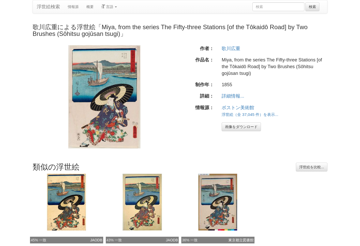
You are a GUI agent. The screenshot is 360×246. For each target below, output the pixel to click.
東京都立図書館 (241, 240)
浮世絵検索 (48, 6)
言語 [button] (109, 7)
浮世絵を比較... (311, 167)
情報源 (73, 7)
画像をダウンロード (241, 127)
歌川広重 (231, 48)
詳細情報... (233, 96)
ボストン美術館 (238, 107)
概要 (90, 7)
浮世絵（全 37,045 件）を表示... (250, 114)
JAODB (96, 240)
